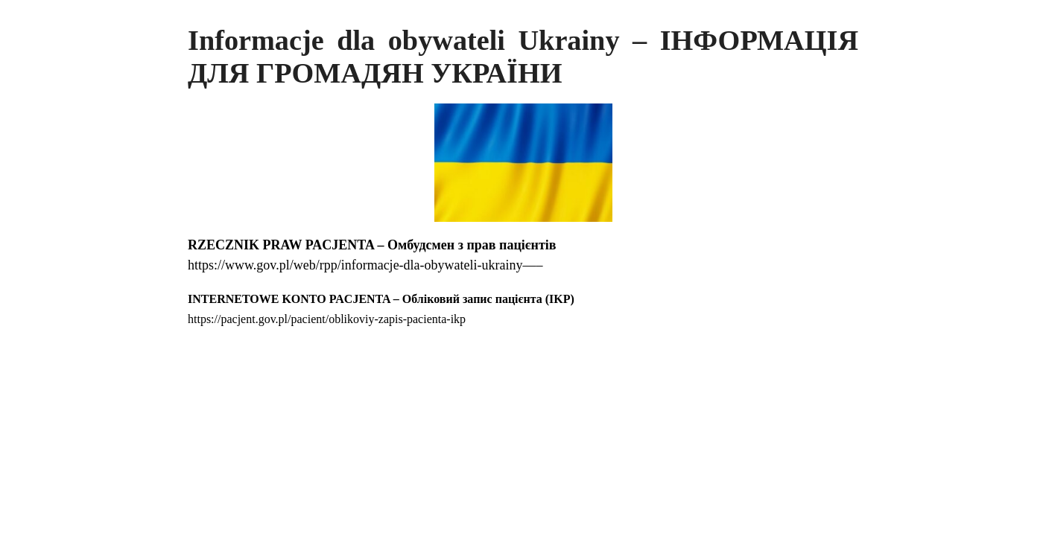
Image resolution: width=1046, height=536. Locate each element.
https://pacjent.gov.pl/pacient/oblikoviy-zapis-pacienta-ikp (327, 319)
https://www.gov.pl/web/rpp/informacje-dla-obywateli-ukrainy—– (365, 265)
